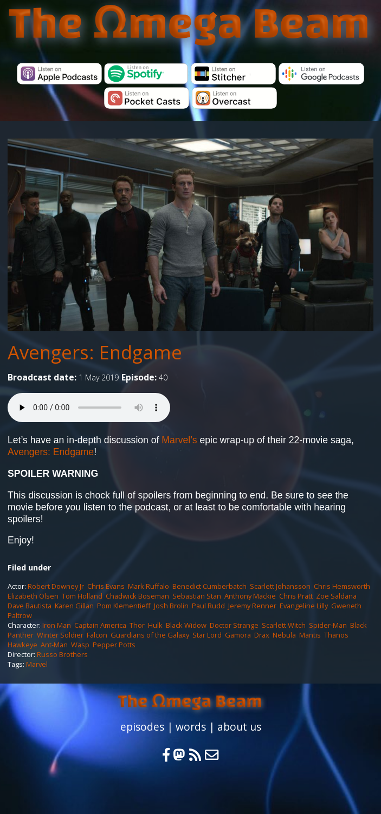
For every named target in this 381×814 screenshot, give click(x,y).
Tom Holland (82, 596)
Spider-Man (328, 625)
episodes (142, 726)
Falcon (97, 635)
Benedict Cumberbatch (209, 586)
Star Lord (207, 635)
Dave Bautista (29, 605)
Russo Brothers (62, 654)
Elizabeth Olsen (33, 596)
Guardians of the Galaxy (150, 635)
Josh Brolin (171, 605)
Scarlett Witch (284, 625)
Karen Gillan (74, 605)
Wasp (80, 644)
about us (239, 726)
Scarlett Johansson (280, 586)
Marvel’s (179, 440)
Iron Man (56, 625)
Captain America (100, 625)
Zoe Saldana (336, 596)
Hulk (155, 625)
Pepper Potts (114, 644)
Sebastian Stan (196, 596)
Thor (137, 625)
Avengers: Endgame (51, 452)
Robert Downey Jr (56, 586)
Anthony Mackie (250, 596)
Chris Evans (106, 586)
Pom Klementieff (124, 605)
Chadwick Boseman (137, 596)
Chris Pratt (296, 596)
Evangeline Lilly (304, 605)
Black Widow (186, 625)
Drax (261, 635)
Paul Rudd (208, 605)
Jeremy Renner (252, 605)
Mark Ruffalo (148, 586)
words (191, 726)
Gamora (238, 635)
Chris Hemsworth (342, 586)
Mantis (310, 635)
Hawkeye (22, 644)
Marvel (37, 664)
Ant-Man (54, 644)
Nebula (284, 635)
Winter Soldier (60, 635)
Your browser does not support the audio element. (89, 407)
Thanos (336, 635)
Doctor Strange (234, 625)
